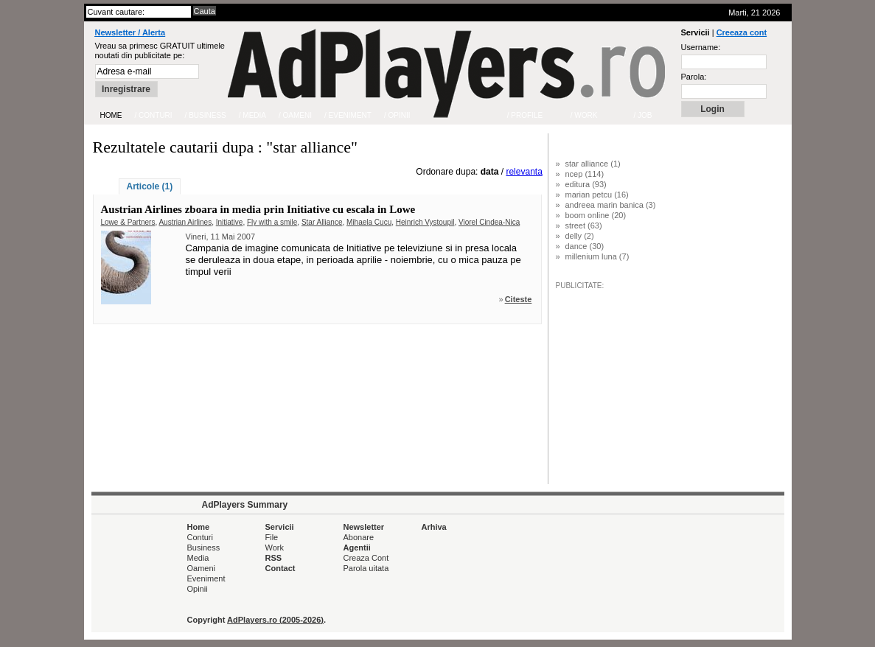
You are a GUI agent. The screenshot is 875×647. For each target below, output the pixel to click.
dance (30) (584, 246)
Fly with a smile (272, 222)
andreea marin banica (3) (610, 204)
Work (274, 547)
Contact (280, 568)
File (272, 537)
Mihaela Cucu (368, 222)
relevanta (524, 172)
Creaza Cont (366, 557)
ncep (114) (584, 173)
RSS (273, 557)
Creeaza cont (742, 32)
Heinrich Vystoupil (425, 222)
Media (198, 557)
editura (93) (586, 184)
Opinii (197, 588)
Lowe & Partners (128, 222)
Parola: (694, 76)
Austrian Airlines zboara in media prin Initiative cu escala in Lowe (258, 209)
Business (203, 547)
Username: (701, 47)
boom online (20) (596, 215)
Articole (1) (150, 186)
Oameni (201, 568)
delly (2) (579, 235)
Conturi (200, 537)
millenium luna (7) (597, 256)
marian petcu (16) (597, 194)
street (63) (583, 225)
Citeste (518, 299)
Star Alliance (322, 222)
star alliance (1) (593, 163)
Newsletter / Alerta (130, 32)
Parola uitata (366, 568)
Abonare (359, 537)
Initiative (229, 222)
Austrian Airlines (185, 222)
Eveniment (206, 578)
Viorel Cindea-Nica (489, 222)
